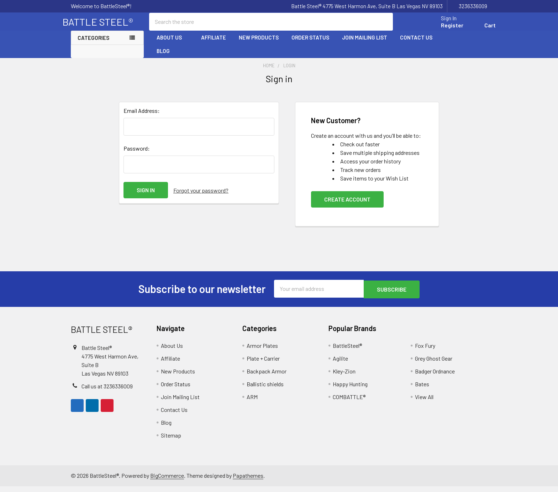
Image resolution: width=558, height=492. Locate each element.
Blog (163, 57)
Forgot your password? (200, 196)
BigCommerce (167, 481)
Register (443, 29)
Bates (422, 389)
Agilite (340, 364)
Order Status (310, 44)
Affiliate (213, 44)
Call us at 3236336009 (107, 391)
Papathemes (248, 481)
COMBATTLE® (349, 402)
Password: (136, 154)
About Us (172, 44)
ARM (252, 402)
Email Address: (141, 117)
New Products (259, 44)
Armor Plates (262, 351)
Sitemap (171, 441)
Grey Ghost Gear (433, 364)
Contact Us (416, 44)
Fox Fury (425, 351)
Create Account (347, 205)
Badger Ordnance (435, 376)
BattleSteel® (347, 351)
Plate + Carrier (263, 364)
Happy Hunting (350, 389)
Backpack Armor (266, 376)
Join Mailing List (364, 44)
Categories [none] (93, 44)
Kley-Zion (344, 376)
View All (424, 402)
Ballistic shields (265, 389)
